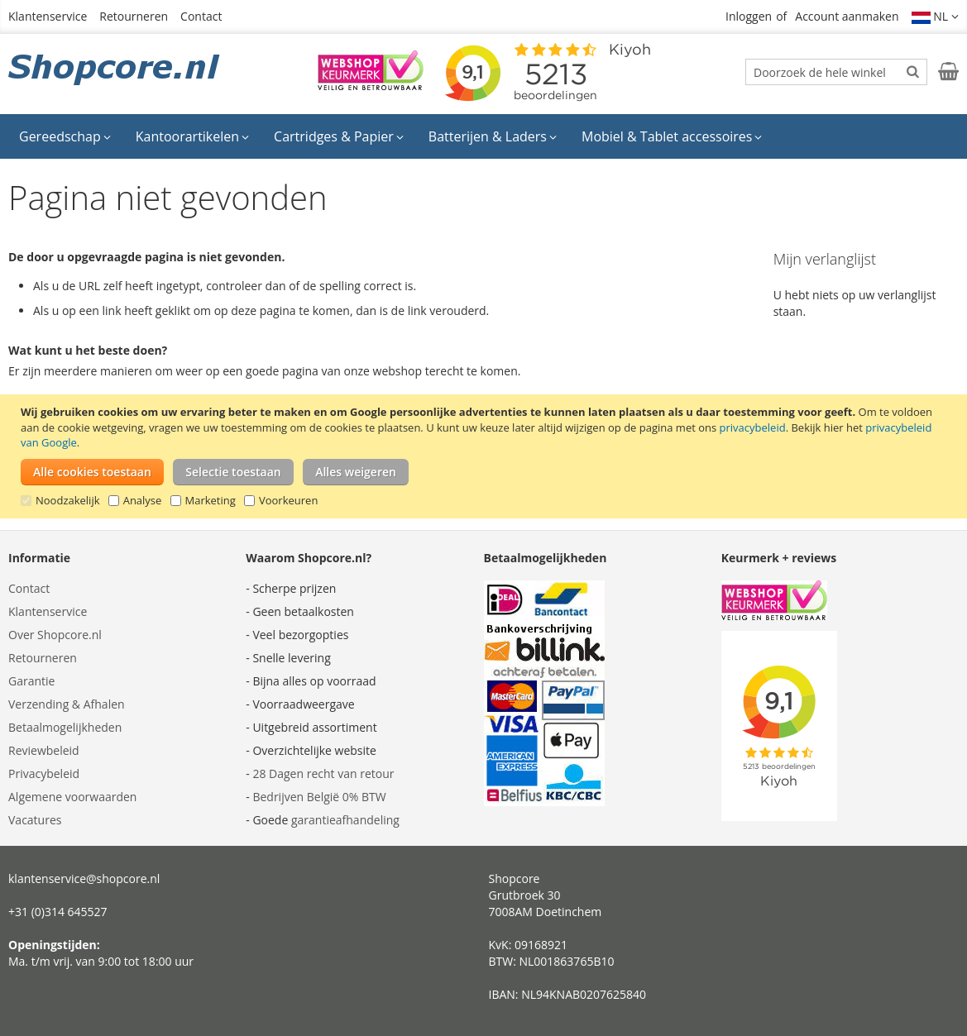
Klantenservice (47, 16)
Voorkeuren (288, 500)
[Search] (913, 71)
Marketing (210, 500)
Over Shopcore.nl (55, 634)
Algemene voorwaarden (72, 796)
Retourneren (133, 16)
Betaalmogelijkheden (65, 727)
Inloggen (748, 16)
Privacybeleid (43, 773)
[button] (936, 16)
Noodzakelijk (68, 500)
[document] (485, 456)
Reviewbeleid (43, 750)
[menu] (483, 136)
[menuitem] (65, 136)
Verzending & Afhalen (66, 704)
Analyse (142, 500)
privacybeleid (753, 427)
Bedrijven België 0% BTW (318, 796)
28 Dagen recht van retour (323, 773)
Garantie (31, 681)
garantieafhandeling (345, 820)
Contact (201, 16)
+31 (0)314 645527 (58, 911)
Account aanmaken (846, 16)
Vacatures (34, 820)
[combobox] (836, 72)
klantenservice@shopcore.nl (84, 878)
